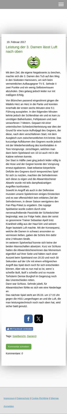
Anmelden (9, 406)
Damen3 (31, 336)
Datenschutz (23, 398)
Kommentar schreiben (18, 346)
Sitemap (54, 398)
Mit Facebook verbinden (20, 328)
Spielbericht (19, 336)
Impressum (9, 398)
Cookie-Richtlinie (39, 398)
